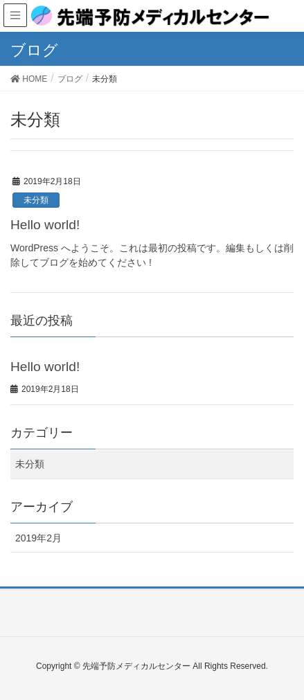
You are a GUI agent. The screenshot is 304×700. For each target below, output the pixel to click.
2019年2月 (38, 538)
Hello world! (45, 224)
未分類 (36, 200)
